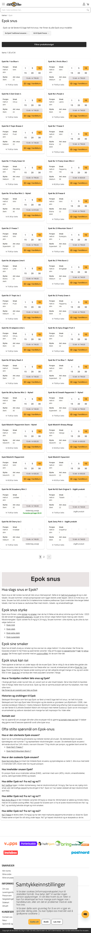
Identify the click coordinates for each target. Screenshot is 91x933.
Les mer (57, 921)
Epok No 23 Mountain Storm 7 (60, 228)
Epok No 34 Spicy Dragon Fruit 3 (61, 327)
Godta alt (34, 921)
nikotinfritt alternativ (24, 617)
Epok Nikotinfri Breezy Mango (60, 424)
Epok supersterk (13, 637)
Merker (4, 15)
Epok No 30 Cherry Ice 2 (11, 521)
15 (25, 73)
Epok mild (11, 625)
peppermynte (69, 651)
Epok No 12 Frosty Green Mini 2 (61, 161)
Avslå (46, 921)
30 (39, 73)
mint (59, 651)
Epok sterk (11, 629)
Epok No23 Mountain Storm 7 (19, 751)
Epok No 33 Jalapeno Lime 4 (13, 327)
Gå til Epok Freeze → (41, 33)
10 (39, 68)
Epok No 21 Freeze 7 (10, 228)
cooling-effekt (42, 653)
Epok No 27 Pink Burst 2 (58, 260)
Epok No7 (16, 673)
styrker (24, 614)
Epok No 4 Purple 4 (56, 93)
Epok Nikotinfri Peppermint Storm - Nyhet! (19, 424)
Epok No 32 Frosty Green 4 (59, 295)
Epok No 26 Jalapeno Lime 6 (13, 260)
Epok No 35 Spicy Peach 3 (12, 360)
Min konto (6, 871)
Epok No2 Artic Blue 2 (11, 761)
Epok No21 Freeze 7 (15, 747)
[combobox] (43, 10)
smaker (33, 614)
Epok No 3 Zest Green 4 (11, 93)
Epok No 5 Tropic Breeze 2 (12, 126)
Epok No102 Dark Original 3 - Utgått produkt (66, 489)
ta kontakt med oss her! (68, 720)
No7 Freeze (6, 815)
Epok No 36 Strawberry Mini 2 (14, 489)
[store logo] (14, 4)
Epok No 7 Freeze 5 (56, 126)
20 (32, 73)
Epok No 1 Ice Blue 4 (10, 61)
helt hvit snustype (68, 595)
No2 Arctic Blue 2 (9, 800)
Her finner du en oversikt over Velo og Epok (19, 690)
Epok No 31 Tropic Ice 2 (11, 295)
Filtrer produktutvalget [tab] (44, 44)
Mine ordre (6, 874)
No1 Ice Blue (7, 785)
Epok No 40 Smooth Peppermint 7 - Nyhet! (65, 392)
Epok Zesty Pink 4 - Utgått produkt (62, 521)
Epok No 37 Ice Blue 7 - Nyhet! (60, 360)
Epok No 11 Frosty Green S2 (13, 161)
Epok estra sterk (13, 633)
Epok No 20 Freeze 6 (56, 193)
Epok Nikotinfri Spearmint (59, 457)
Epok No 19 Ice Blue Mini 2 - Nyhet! (16, 193)
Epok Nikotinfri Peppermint (13, 457)
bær (79, 651)
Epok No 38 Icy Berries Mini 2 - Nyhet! (17, 392)
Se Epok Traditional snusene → (16, 33)
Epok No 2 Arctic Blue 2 (57, 61)
